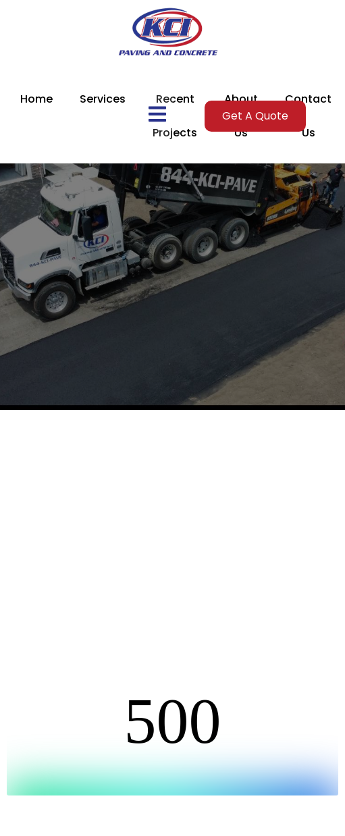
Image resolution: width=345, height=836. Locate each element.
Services (103, 99)
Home (36, 99)
